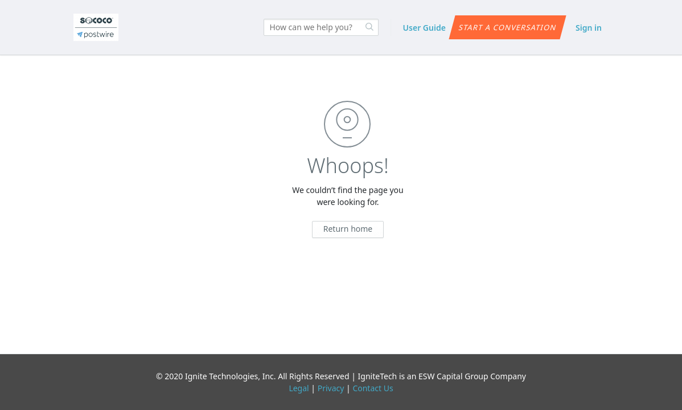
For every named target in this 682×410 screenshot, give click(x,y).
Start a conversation (507, 27)
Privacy (331, 388)
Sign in (589, 27)
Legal (299, 388)
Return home (348, 228)
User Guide (424, 27)
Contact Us (372, 388)
